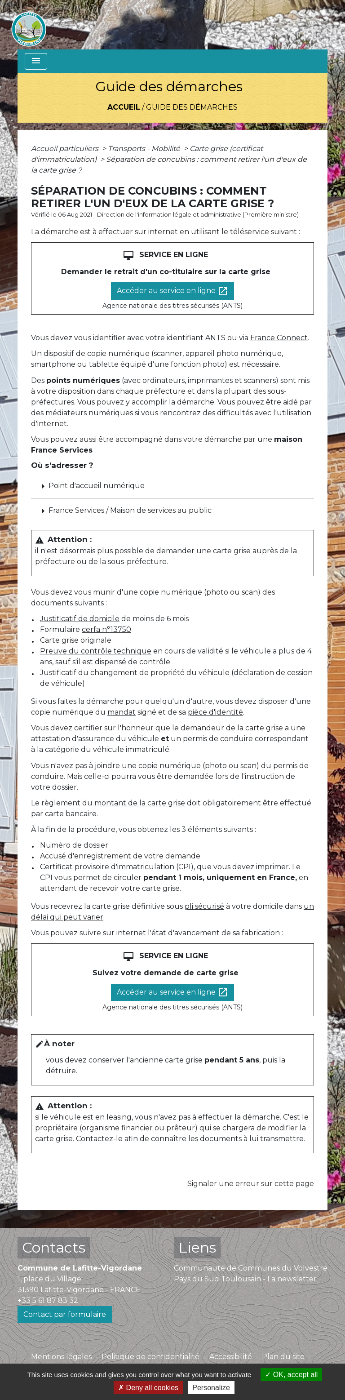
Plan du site (283, 1356)
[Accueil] (29, 24)
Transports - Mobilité (145, 148)
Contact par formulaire (64, 1314)
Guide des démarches (192, 107)
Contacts (53, 1247)
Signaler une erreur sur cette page (250, 1183)
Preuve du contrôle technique (95, 651)
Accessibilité (230, 1356)
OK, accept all (291, 1374)
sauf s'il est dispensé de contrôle (112, 662)
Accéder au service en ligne (172, 291)
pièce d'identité (215, 712)
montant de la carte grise (139, 803)
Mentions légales (61, 1356)
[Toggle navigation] (36, 61)
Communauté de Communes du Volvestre (250, 1268)
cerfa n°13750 (106, 629)
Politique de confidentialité (150, 1356)
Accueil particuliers (65, 148)
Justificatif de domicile (79, 618)
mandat (121, 712)
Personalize (211, 1387)
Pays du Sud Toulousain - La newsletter (245, 1279)
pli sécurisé (204, 906)
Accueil (123, 107)
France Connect (279, 337)
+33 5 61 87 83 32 (48, 1300)
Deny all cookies (148, 1387)
